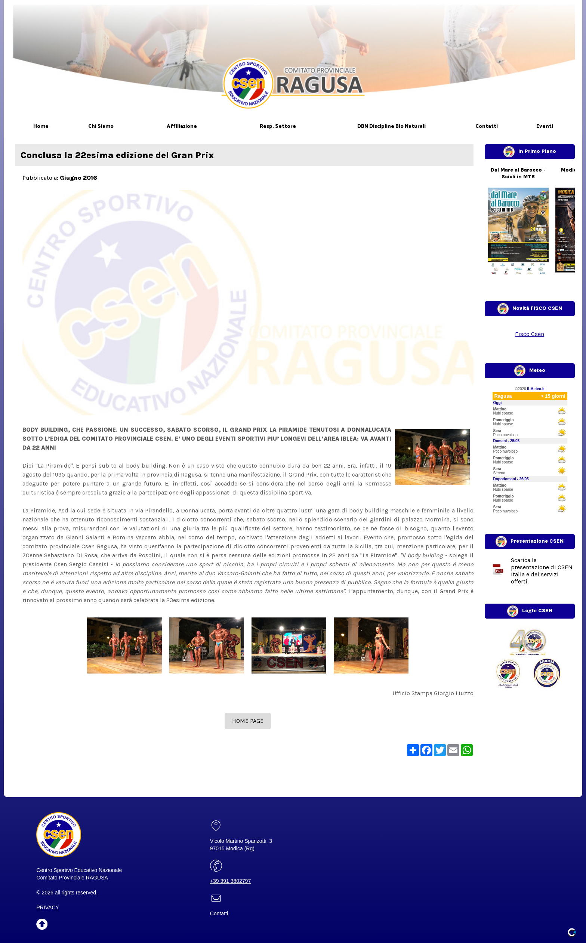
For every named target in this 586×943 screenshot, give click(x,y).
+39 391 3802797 (230, 881)
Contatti (219, 913)
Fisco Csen (529, 334)
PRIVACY (47, 907)
